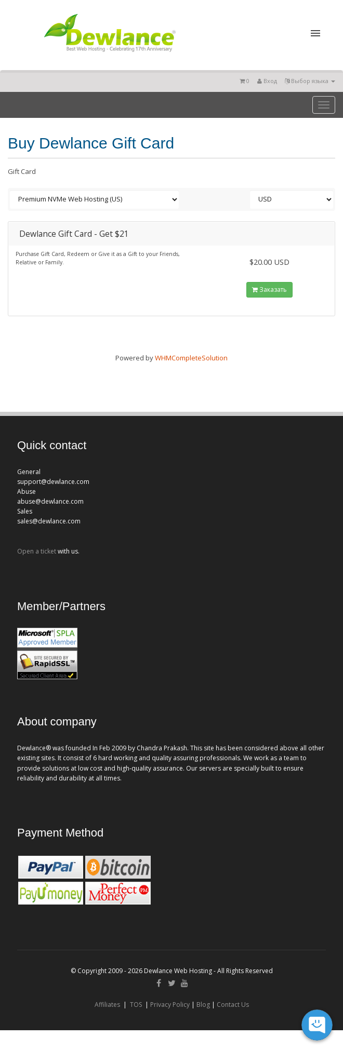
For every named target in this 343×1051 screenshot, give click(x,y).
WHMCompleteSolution (191, 357)
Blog (203, 1004)
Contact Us (233, 1004)
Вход (267, 81)
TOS (136, 1004)
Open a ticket (36, 551)
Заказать (269, 289)
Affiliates (107, 1004)
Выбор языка (310, 81)
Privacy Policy (170, 1004)
